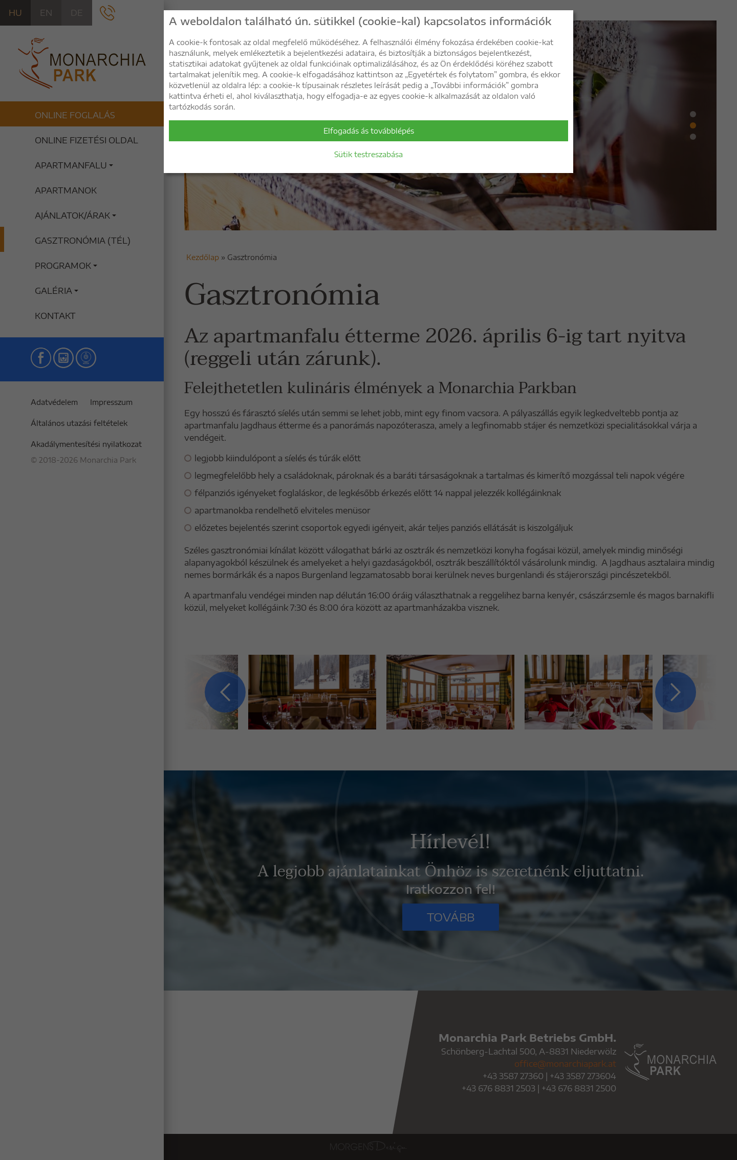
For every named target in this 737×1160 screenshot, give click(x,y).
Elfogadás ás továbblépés (368, 130)
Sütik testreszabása (368, 154)
